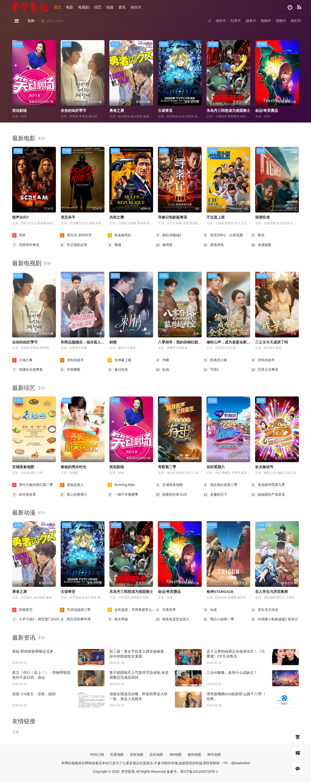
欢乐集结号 (264, 467)
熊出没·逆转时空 (76, 235)
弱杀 (19, 235)
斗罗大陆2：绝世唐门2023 (35, 619)
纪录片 (236, 21)
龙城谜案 (261, 245)
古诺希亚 (165, 110)
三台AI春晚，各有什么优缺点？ (232, 672)
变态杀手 (68, 217)
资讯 (122, 7)
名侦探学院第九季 (268, 485)
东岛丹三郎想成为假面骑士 (228, 110)
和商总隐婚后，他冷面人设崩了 (86, 342)
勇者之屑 (116, 110)
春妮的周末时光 (73, 467)
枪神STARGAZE (220, 591)
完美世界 (166, 610)
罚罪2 (211, 370)
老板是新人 (72, 485)
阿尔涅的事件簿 (75, 619)
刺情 (113, 342)
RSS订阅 (97, 754)
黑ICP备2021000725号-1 (199, 771)
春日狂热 (118, 370)
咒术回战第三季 (75, 610)
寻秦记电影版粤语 (172, 217)
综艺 (97, 7)
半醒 (162, 360)
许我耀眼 (70, 370)
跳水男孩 (118, 619)
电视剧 (83, 7)
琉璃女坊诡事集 (27, 370)
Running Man (121, 485)
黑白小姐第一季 (218, 619)
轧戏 (162, 370)
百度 (15, 732)
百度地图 (117, 754)
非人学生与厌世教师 (271, 591)
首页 (57, 7)
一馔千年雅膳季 (123, 494)
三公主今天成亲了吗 (271, 342)
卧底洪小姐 (215, 360)
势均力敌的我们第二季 (32, 485)
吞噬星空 (22, 610)
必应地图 (156, 754)
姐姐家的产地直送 (268, 494)
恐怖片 (281, 21)
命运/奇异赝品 (266, 110)
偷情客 (164, 245)
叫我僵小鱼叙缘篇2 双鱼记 (274, 619)
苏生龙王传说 (264, 610)
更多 (42, 138)
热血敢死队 (119, 235)
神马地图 (214, 754)
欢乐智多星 (24, 494)
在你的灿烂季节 (73, 110)
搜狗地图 (194, 754)
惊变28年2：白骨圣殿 (223, 235)
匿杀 (258, 235)
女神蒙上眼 (119, 360)
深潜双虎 (262, 217)
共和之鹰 (116, 217)
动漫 (109, 7)
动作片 (135, 7)
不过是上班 (216, 217)
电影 (69, 7)
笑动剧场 (19, 110)
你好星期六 (216, 467)
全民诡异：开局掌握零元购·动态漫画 (132, 610)
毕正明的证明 (73, 245)
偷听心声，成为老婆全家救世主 (232, 342)
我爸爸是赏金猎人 (173, 619)
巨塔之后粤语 (264, 370)
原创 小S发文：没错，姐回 (34, 694)
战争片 (251, 21)
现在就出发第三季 (220, 485)
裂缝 (114, 245)
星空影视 (128, 771)
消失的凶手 (72, 360)
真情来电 (213, 245)
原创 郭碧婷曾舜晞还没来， (34, 651)
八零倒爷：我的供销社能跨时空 (183, 342)
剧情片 (266, 21)
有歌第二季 (167, 467)
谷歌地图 (136, 754)
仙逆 (210, 610)
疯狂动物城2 (168, 235)
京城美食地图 (23, 467)
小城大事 (22, 360)
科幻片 (296, 21)
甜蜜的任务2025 (171, 494)
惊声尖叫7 (20, 217)
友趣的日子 (215, 494)
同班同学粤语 (25, 245)
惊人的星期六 (73, 494)
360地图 (175, 754)
